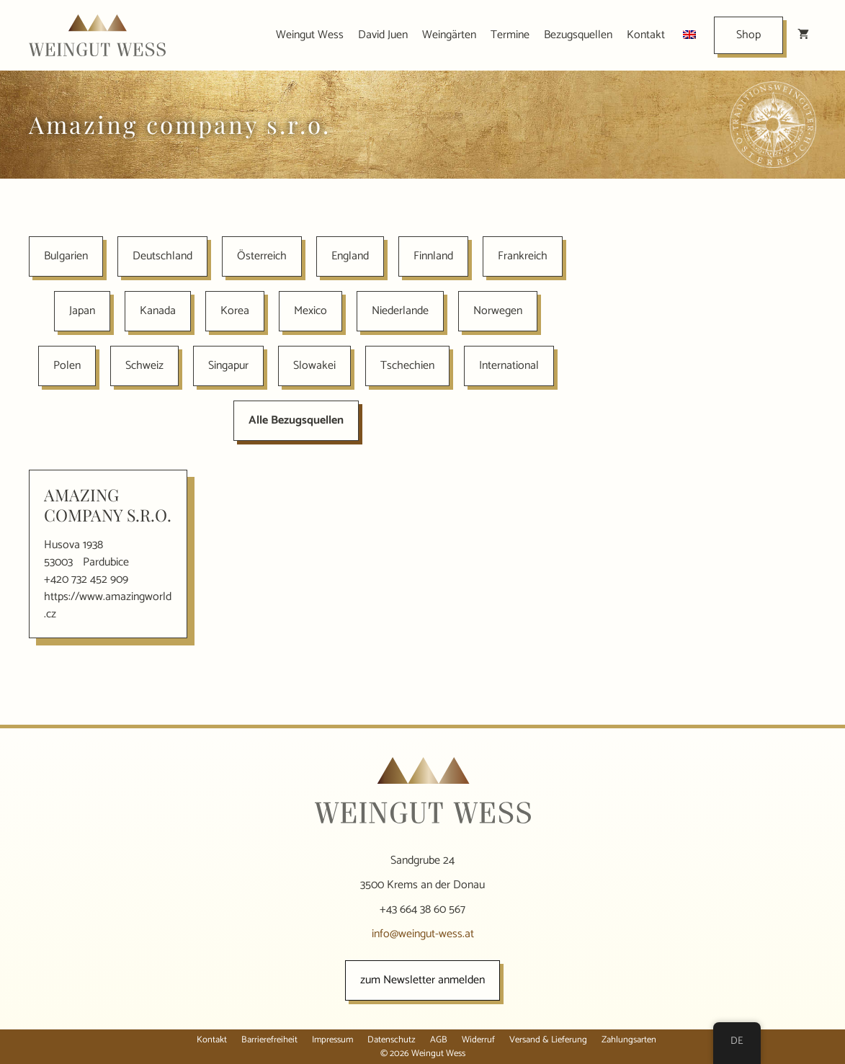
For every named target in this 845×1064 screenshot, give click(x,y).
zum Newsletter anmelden (422, 980)
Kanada (158, 311)
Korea (234, 311)
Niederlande (400, 311)
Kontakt (646, 35)
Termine (510, 35)
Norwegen (497, 311)
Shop (748, 35)
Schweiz (144, 365)
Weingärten (449, 35)
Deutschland (162, 256)
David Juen (383, 35)
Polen (67, 365)
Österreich (262, 256)
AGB (438, 1040)
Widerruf (478, 1040)
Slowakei (314, 365)
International (509, 365)
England (350, 256)
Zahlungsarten (629, 1040)
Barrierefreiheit (269, 1040)
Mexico (310, 311)
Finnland (433, 256)
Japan (82, 311)
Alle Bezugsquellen (296, 420)
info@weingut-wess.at (423, 934)
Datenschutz (391, 1040)
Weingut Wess (310, 35)
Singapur (228, 365)
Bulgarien (66, 256)
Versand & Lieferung (548, 1040)
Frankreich (522, 256)
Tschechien (407, 365)
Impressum (332, 1040)
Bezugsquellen (578, 35)
